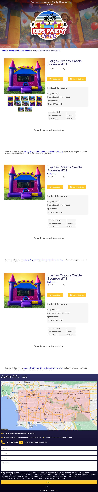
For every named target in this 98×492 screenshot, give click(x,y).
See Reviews (51, 174)
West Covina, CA (42, 152)
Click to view (49, 487)
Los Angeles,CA (29, 152)
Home (4, 51)
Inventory (13, 51)
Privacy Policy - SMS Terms (49, 490)
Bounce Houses (24, 51)
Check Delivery (77, 79)
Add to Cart (55, 79)
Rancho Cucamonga (55, 152)
